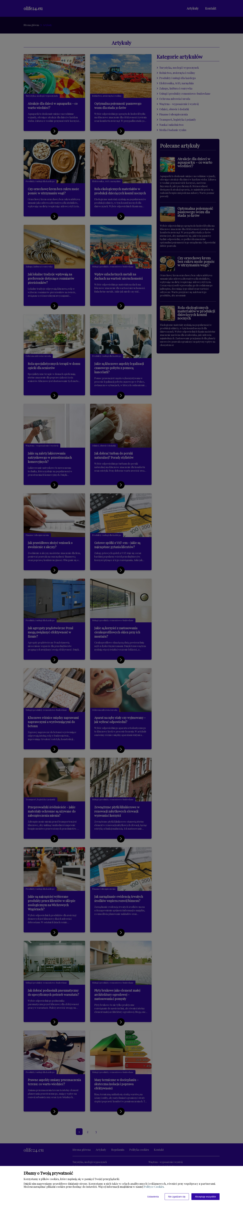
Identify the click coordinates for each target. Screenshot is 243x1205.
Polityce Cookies (154, 1186)
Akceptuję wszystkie (205, 1196)
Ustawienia (153, 1196)
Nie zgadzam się (177, 1196)
